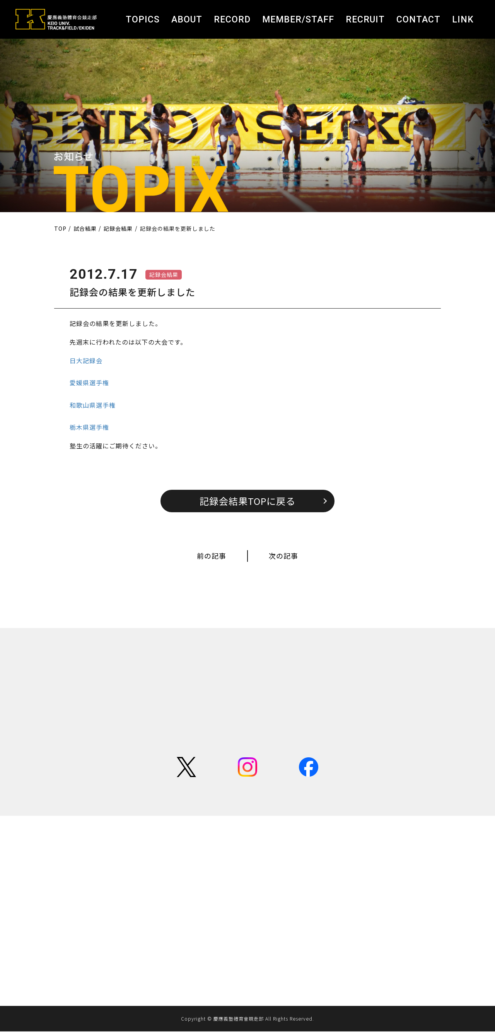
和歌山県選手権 (93, 405)
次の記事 (283, 556)
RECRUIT (365, 19)
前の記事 (211, 556)
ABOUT (186, 19)
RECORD (232, 19)
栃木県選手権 (89, 427)
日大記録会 (86, 360)
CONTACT (418, 19)
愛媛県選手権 (89, 382)
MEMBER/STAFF (298, 19)
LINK (463, 19)
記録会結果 (163, 274)
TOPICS (143, 19)
